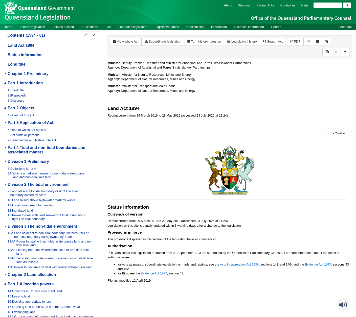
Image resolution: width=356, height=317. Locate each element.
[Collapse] (94, 35)
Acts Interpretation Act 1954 (239, 264)
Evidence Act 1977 (318, 264)
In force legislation (32, 27)
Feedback (345, 27)
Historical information (249, 27)
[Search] (327, 5)
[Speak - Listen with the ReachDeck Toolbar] (343, 305)
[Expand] (85, 35)
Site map (244, 5)
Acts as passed (63, 27)
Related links (265, 5)
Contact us (287, 5)
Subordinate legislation (163, 41)
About (228, 5)
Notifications (195, 27)
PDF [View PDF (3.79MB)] (295, 41)
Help (304, 5)
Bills (108, 27)
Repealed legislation (133, 27)
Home (8, 27)
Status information (25, 55)
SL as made (89, 27)
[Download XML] (308, 42)
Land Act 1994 (21, 45)
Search (276, 27)
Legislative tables (167, 27)
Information (219, 27)
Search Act (273, 41)
